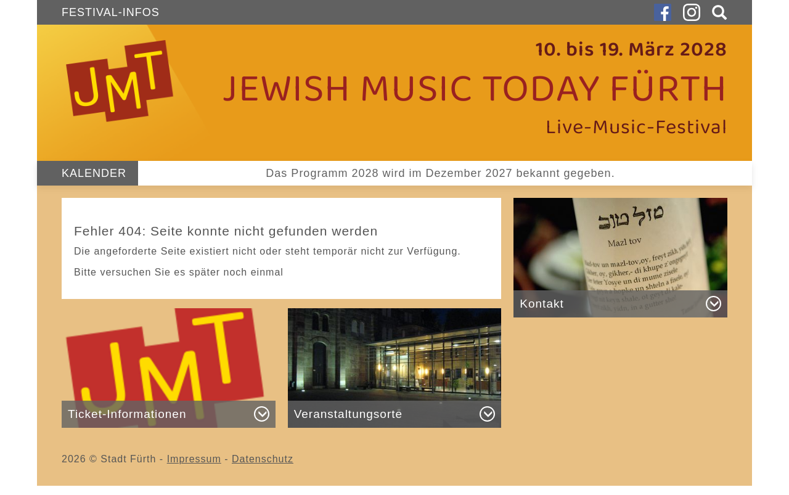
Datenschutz (262, 459)
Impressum (194, 459)
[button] (716, 12)
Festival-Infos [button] (111, 12)
